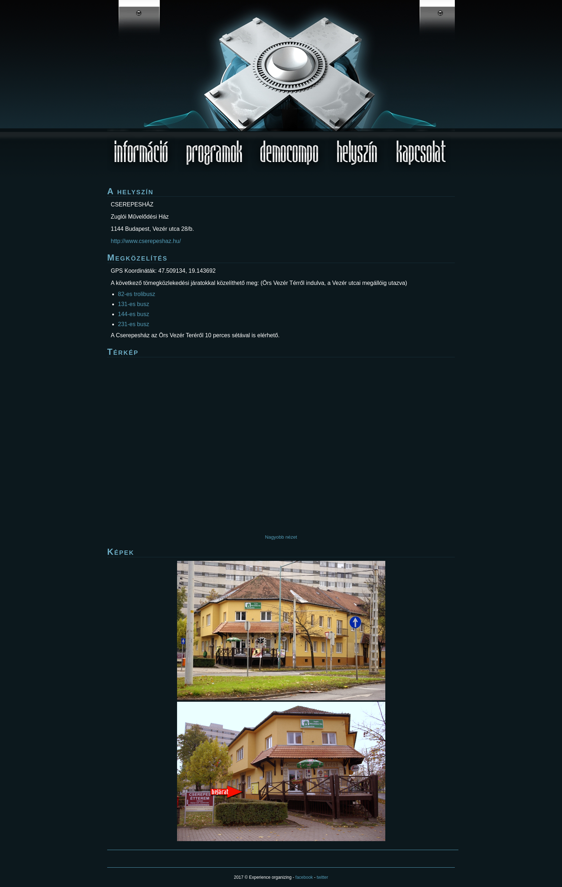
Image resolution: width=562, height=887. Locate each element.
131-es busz (133, 304)
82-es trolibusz (136, 294)
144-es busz (133, 314)
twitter (322, 877)
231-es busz (133, 324)
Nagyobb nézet (281, 537)
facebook (304, 877)
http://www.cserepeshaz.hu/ (146, 241)
